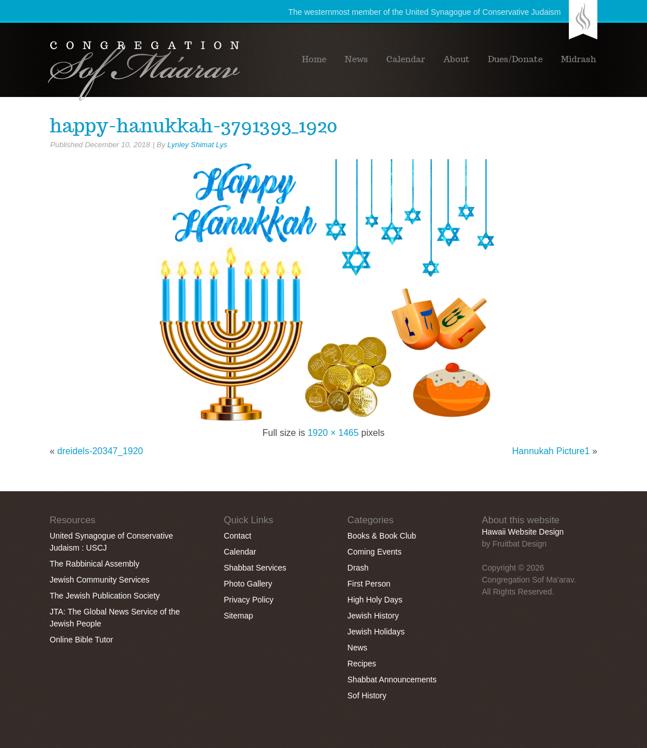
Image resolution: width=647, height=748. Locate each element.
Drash (358, 567)
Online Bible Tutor (81, 639)
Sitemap (238, 615)
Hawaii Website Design (523, 531)
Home (314, 59)
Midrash (578, 59)
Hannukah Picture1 (551, 451)
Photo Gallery (248, 583)
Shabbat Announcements (391, 679)
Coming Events (374, 551)
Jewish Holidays (376, 631)
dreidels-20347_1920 (100, 451)
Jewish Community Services (99, 579)
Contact (237, 535)
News (356, 59)
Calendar (405, 59)
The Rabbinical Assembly (94, 563)
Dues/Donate (515, 59)
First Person (368, 583)
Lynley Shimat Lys (197, 144)
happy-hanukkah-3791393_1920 (193, 125)
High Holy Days (374, 599)
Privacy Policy (248, 599)
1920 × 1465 (333, 433)
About (456, 59)
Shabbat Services (255, 567)
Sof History (366, 695)
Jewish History (373, 615)
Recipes (362, 663)
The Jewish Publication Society (105, 595)
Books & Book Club (381, 535)
